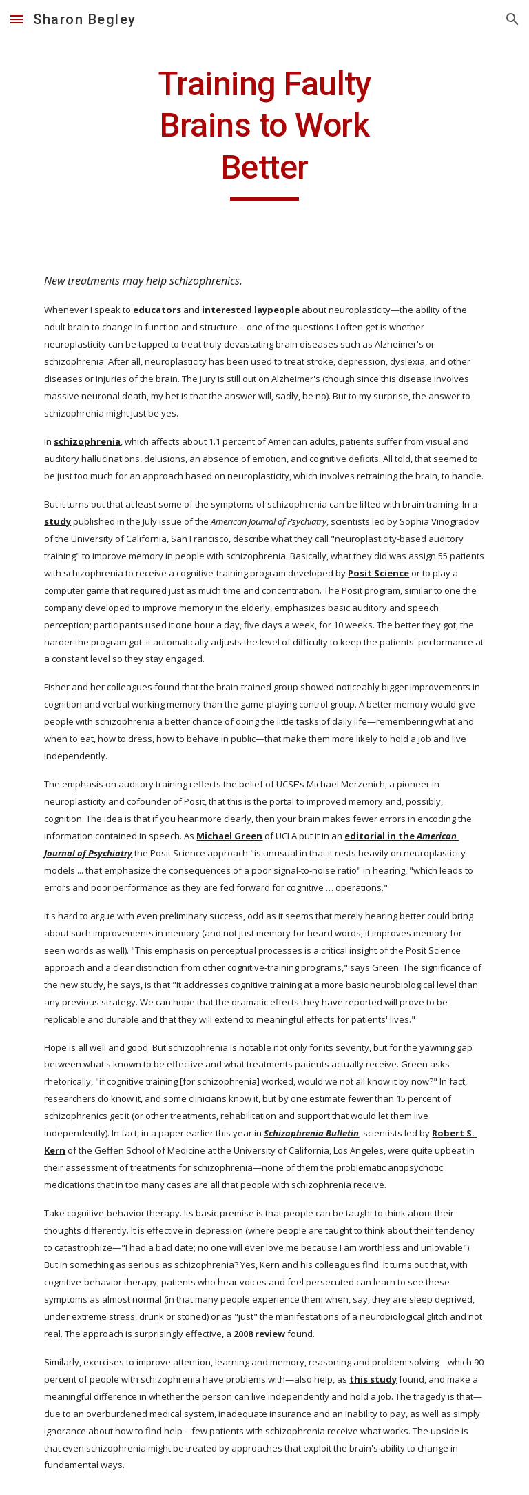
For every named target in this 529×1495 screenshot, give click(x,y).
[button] (16, 19)
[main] (264, 132)
